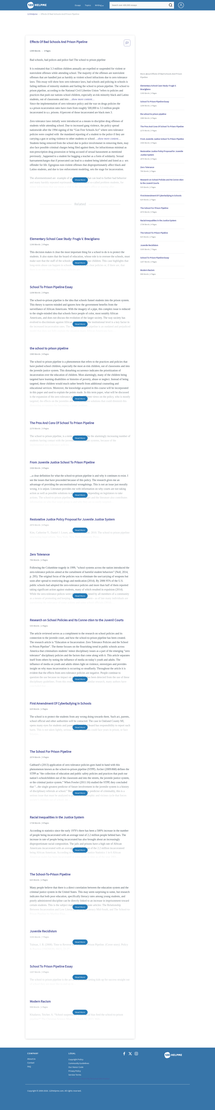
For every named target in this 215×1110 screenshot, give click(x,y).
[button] (127, 44)
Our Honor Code (75, 1067)
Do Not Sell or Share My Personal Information (89, 1078)
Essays (78, 5)
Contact (30, 1062)
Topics (88, 5)
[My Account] (182, 5)
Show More (80, 179)
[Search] (170, 6)
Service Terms (74, 1074)
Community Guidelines (78, 1063)
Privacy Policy (74, 1070)
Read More (80, 262)
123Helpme (32, 14)
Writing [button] (98, 5)
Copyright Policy (75, 1059)
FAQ (29, 1066)
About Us (31, 1058)
